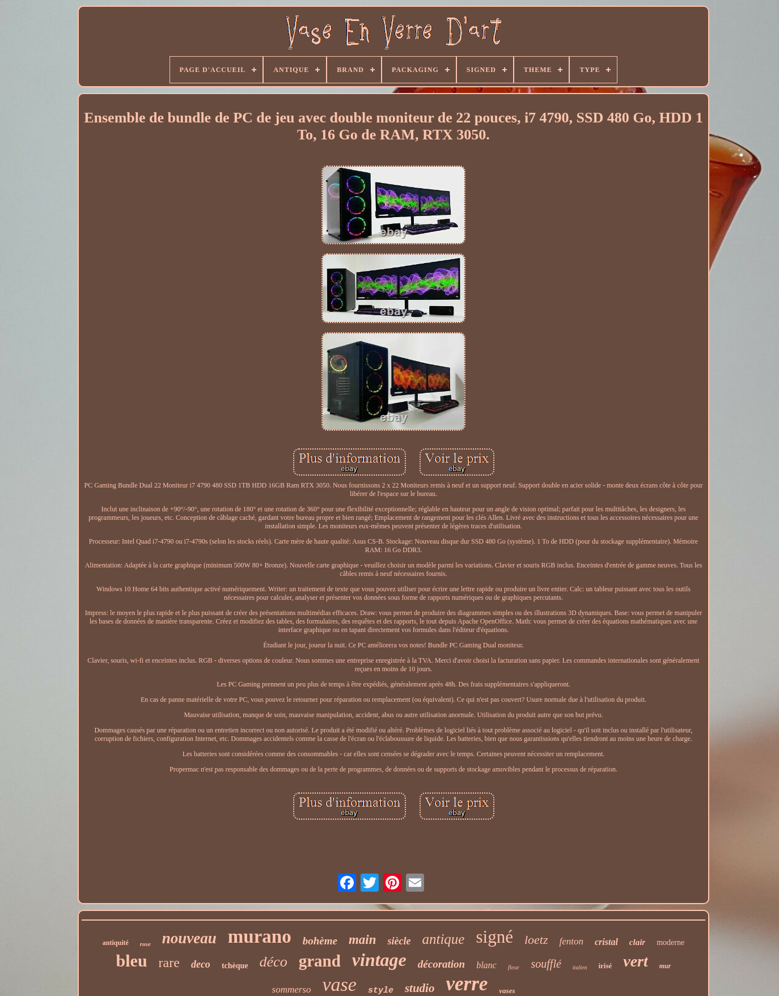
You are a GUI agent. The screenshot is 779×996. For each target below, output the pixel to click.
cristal (606, 942)
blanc (486, 965)
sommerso (291, 989)
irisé (605, 965)
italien (580, 967)
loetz (536, 940)
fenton (571, 941)
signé (494, 937)
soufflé (546, 963)
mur (665, 966)
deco (200, 964)
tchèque (235, 965)
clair (637, 942)
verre (467, 984)
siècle (398, 941)
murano (259, 936)
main (362, 940)
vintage (379, 960)
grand (320, 961)
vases (507, 990)
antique (443, 939)
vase (339, 984)
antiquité (116, 943)
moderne (670, 942)
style (380, 990)
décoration (441, 964)
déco (273, 961)
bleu (131, 960)
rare (169, 962)
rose (145, 943)
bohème (320, 941)
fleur (514, 967)
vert (635, 961)
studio (420, 988)
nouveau (189, 938)
